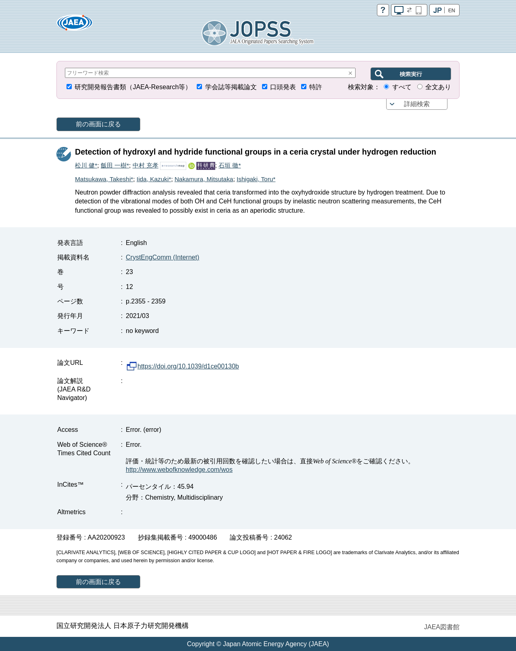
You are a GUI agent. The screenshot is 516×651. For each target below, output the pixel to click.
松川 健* (86, 165)
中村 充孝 (145, 165)
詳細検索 (417, 103)
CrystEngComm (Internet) (162, 257)
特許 (315, 87)
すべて (402, 87)
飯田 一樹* (115, 165)
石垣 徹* (229, 165)
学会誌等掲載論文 (231, 87)
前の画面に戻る (98, 124)
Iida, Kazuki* (154, 179)
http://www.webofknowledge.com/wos (179, 469)
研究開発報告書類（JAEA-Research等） (133, 87)
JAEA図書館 (442, 627)
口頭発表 (283, 87)
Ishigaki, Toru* (256, 179)
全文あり (438, 87)
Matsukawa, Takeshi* (104, 179)
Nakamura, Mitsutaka (204, 179)
